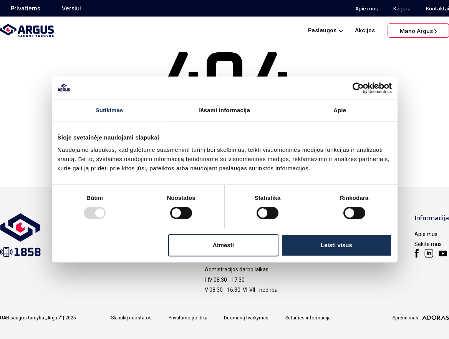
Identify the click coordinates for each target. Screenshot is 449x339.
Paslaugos (322, 30)
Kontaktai (437, 9)
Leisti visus (336, 245)
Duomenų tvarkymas (246, 318)
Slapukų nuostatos (131, 318)
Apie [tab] (339, 110)
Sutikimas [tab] (109, 110)
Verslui (71, 9)
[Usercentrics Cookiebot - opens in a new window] (358, 88)
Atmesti (223, 245)
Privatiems (25, 9)
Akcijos (365, 30)
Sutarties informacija (308, 318)
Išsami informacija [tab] (224, 110)
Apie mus (366, 9)
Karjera (402, 9)
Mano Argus (416, 31)
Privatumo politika (188, 318)
